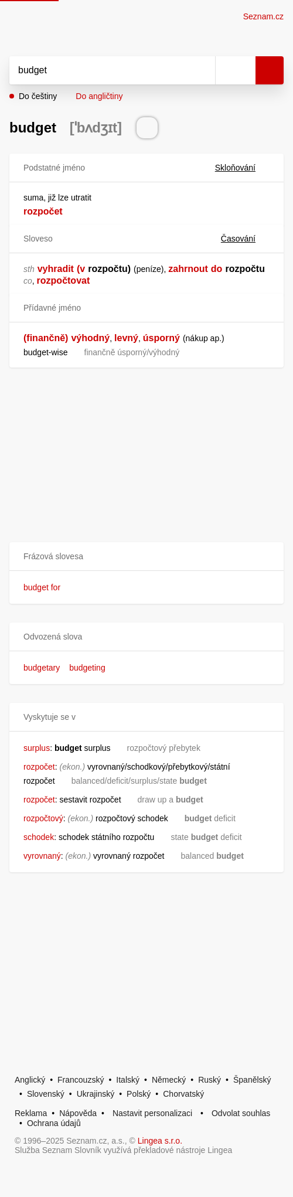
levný (126, 338)
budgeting (87, 667)
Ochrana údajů (54, 1123)
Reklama (31, 1113)
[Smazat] (202, 70)
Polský (139, 1094)
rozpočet (43, 211)
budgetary (41, 667)
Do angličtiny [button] (99, 96)
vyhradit (56, 269)
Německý (169, 1079)
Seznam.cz (263, 16)
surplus (36, 748)
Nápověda (78, 1113)
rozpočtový (43, 818)
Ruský (209, 1079)
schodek (38, 837)
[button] (146, 556)
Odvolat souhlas (241, 1113)
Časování (245, 238)
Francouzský (80, 1079)
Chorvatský (183, 1094)
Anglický (30, 1079)
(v (81, 269)
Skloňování (242, 167)
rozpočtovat (63, 280)
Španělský (252, 1079)
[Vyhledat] (99, 70)
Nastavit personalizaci (152, 1113)
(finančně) (45, 338)
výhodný (90, 338)
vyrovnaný (42, 856)
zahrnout (188, 269)
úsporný (161, 338)
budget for (41, 587)
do (217, 269)
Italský (127, 1079)
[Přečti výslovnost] (147, 128)
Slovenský (45, 1094)
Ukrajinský (96, 1094)
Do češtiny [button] (38, 96)
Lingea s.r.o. (160, 1140)
